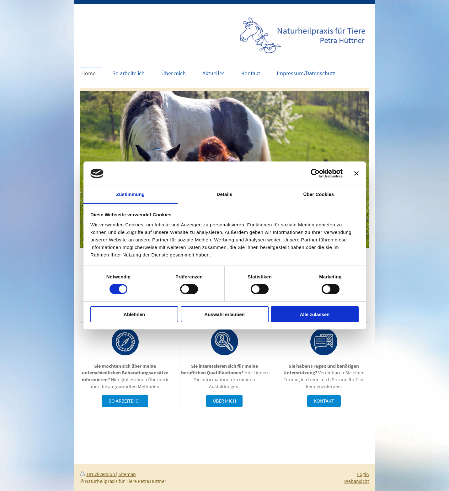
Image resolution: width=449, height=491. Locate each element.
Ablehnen (134, 314)
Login (363, 474)
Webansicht (356, 481)
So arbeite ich (125, 401)
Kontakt (324, 401)
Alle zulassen (314, 314)
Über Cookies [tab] (318, 194)
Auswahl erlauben (224, 314)
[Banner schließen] (356, 173)
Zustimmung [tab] (130, 194)
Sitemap (127, 474)
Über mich (224, 401)
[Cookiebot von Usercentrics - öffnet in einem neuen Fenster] (315, 173)
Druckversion (98, 474)
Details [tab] (225, 194)
